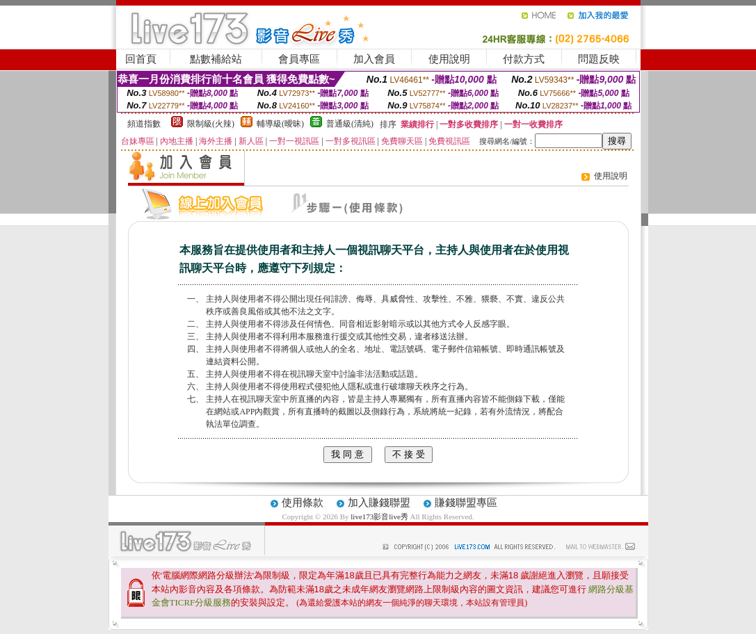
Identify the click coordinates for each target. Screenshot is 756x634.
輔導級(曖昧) (280, 124)
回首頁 (140, 59)
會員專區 (299, 59)
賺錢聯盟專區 (466, 502)
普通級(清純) (349, 124)
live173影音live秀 (379, 516)
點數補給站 (216, 59)
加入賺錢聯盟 (379, 502)
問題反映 (599, 59)
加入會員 (374, 59)
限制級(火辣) (210, 124)
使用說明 (449, 59)
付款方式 (524, 59)
